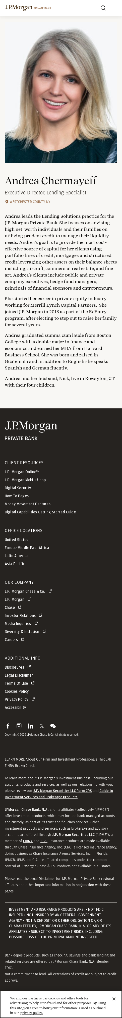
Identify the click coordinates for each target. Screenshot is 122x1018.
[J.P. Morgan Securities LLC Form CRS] (62, 790)
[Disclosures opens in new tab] (19, 667)
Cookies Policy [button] (17, 691)
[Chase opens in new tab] (14, 608)
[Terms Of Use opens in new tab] (20, 683)
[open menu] (114, 8)
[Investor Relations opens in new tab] (24, 616)
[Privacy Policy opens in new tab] (21, 700)
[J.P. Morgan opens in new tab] (19, 600)
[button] (8, 726)
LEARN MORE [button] (15, 759)
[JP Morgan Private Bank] (31, 430)
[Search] (103, 8)
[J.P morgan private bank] (28, 8)
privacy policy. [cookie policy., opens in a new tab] (31, 1013)
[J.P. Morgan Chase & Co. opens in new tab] (29, 592)
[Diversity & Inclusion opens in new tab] (26, 632)
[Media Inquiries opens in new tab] (22, 624)
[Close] (113, 999)
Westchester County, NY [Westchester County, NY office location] (30, 202)
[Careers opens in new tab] (15, 640)
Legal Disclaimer (42, 878)
